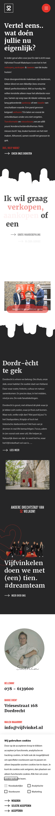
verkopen (9, 67)
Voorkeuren (12, 791)
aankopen (20, 67)
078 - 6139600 (19, 688)
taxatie (41, 102)
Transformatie (11, 121)
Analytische (35, 785)
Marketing (35, 791)
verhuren (17, 112)
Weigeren (12, 800)
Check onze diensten (18, 153)
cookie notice (11, 778)
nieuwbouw (27, 121)
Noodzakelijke (13, 785)
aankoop (26, 102)
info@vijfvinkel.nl (23, 727)
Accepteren (14, 810)
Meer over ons (15, 607)
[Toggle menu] (46, 8)
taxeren (30, 67)
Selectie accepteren (18, 805)
